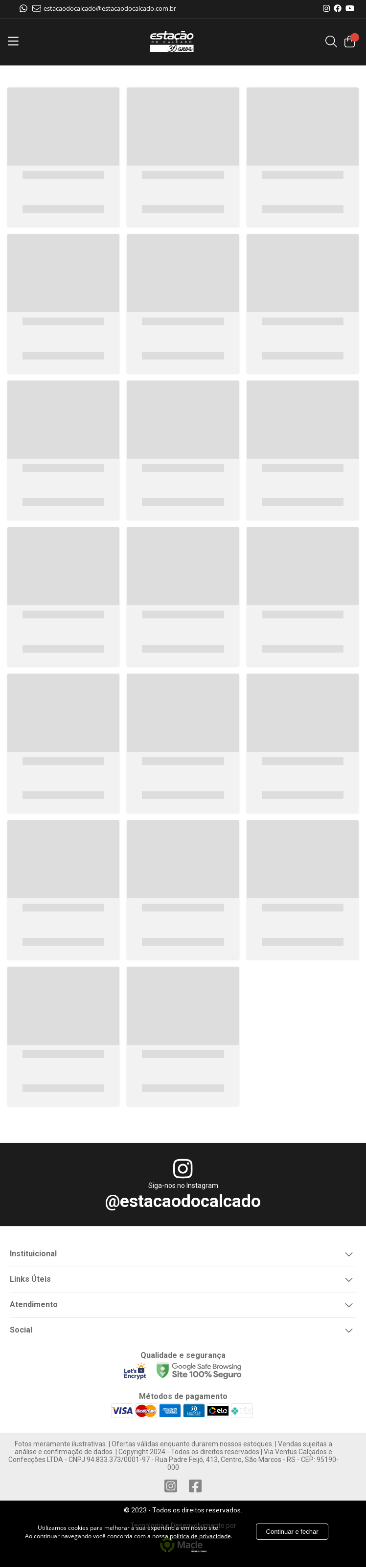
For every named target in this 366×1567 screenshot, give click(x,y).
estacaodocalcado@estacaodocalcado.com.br (104, 8)
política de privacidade (200, 1536)
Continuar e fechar (292, 1531)
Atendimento (183, 1304)
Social (183, 1329)
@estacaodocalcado (183, 1201)
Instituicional (183, 1253)
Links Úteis (183, 1278)
